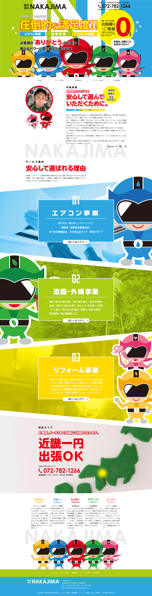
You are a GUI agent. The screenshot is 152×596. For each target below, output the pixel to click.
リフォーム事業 (97, 80)
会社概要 (117, 80)
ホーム (55, 572)
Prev (2, 38)
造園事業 (78, 80)
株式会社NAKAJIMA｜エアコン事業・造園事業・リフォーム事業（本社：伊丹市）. (74, 593)
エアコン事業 (58, 80)
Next (149, 38)
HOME (39, 80)
